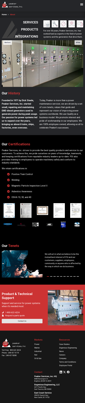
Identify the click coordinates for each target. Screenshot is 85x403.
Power (36, 344)
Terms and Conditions (67, 362)
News (61, 351)
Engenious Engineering (68, 348)
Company (62, 358)
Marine (37, 348)
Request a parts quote (15, 315)
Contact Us (22, 321)
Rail (35, 355)
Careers (62, 355)
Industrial (38, 351)
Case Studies (64, 344)
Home (4, 14)
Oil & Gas (37, 358)
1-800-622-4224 (12, 312)
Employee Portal (65, 365)
